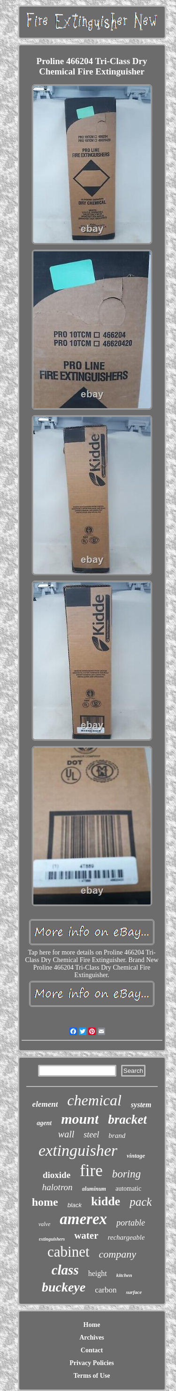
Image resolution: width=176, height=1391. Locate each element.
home (45, 1202)
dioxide (56, 1175)
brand (116, 1135)
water (86, 1235)
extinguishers (52, 1239)
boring (126, 1174)
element (45, 1104)
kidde (105, 1201)
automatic (128, 1188)
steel (91, 1134)
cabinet (68, 1251)
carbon (105, 1289)
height (97, 1273)
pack (141, 1201)
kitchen (124, 1275)
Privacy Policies (91, 1362)
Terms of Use (91, 1375)
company (117, 1254)
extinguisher (77, 1150)
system (141, 1105)
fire (91, 1170)
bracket (127, 1119)
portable (130, 1222)
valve (44, 1224)
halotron (57, 1187)
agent (44, 1123)
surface (134, 1292)
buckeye (63, 1287)
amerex (83, 1218)
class (65, 1269)
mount (80, 1119)
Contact (92, 1350)
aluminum (94, 1188)
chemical (94, 1100)
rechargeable (126, 1237)
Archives (91, 1337)
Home (92, 1324)
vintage (136, 1155)
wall (66, 1134)
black (75, 1205)
